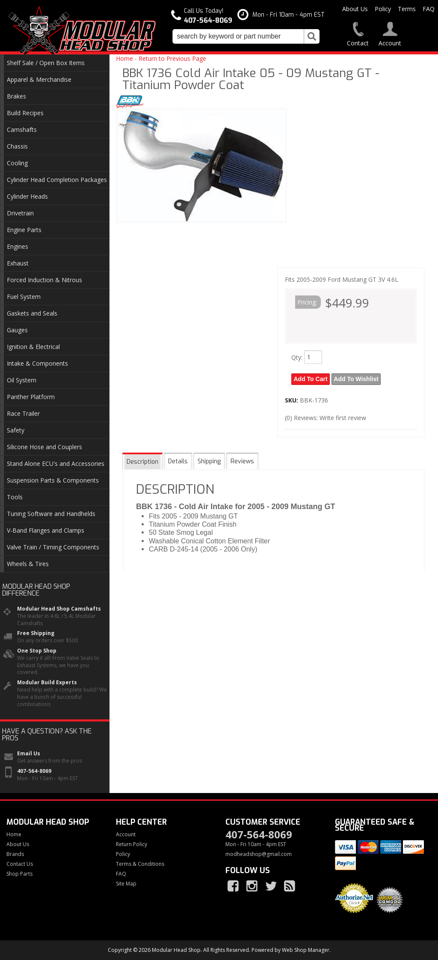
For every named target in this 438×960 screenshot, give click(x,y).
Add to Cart (311, 379)
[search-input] (238, 36)
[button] (246, 36)
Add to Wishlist (356, 379)
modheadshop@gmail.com (258, 854)
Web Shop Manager (305, 950)
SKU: (292, 400)
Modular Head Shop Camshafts (59, 608)
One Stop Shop (36, 650)
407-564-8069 (34, 771)
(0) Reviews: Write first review (325, 417)
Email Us (28, 753)
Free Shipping (35, 633)
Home (124, 58)
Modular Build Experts (47, 682)
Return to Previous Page (172, 58)
